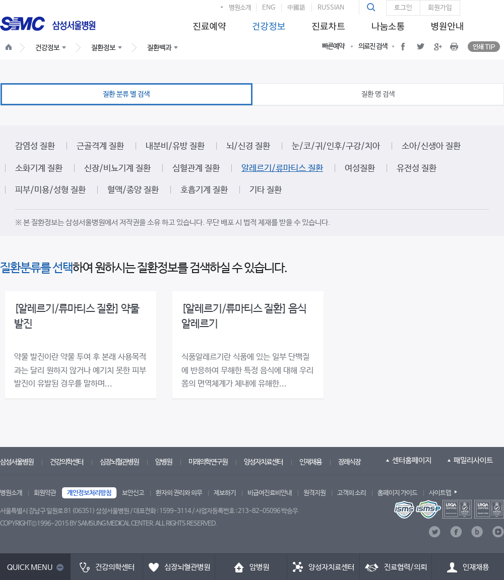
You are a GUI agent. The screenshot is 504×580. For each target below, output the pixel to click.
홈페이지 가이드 (397, 493)
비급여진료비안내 (269, 493)
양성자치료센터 (263, 462)
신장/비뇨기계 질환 (117, 168)
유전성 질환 (416, 168)
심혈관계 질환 (196, 168)
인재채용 (310, 462)
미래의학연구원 (207, 462)
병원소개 (240, 8)
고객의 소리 (351, 493)
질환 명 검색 (378, 94)
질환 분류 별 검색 (126, 94)
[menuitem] (207, 23)
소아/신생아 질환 (431, 146)
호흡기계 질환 (204, 190)
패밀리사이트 (473, 460)
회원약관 (45, 493)
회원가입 (440, 8)
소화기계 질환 (38, 168)
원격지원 (314, 493)
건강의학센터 (66, 462)
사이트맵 (440, 493)
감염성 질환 (35, 146)
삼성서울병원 (16, 462)
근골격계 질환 (100, 146)
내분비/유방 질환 (175, 146)
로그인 (403, 8)
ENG (268, 8)
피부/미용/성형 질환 (50, 190)
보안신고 (133, 493)
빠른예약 (333, 46)
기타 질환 (265, 190)
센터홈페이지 (411, 460)
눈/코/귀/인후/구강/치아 (336, 146)
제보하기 (225, 493)
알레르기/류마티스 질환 (282, 168)
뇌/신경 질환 (248, 146)
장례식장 (349, 462)
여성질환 (360, 168)
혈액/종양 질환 (133, 190)
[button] (372, 7)
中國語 (296, 8)
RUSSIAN (331, 8)
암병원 (163, 462)
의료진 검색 (372, 46)
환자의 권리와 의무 (179, 493)
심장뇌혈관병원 (119, 462)
